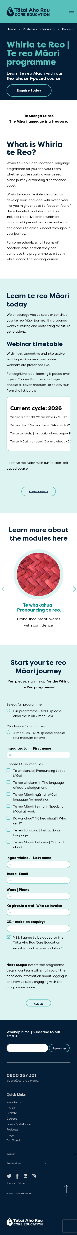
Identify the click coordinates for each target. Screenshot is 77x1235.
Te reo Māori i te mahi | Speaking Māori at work (38, 808)
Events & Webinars (19, 1124)
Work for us (14, 1102)
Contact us (14, 1163)
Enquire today (38, 491)
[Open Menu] (71, 11)
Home (11, 29)
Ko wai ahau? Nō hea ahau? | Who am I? (39, 820)
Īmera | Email (17, 874)
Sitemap (11, 1183)
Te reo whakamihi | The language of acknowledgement (38, 785)
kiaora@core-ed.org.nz (23, 1080)
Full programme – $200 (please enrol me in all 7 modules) (37, 713)
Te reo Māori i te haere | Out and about (38, 844)
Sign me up (59, 1048)
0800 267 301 (21, 1075)
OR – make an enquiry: (26, 922)
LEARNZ (12, 1113)
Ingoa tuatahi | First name (29, 748)
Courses (12, 1118)
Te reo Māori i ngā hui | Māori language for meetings (35, 797)
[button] (74, 589)
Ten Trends (14, 1140)
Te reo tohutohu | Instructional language (37, 832)
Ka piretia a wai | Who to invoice (34, 906)
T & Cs (11, 1107)
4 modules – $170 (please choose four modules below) (39, 735)
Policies (21, 1183)
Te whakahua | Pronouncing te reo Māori (39, 773)
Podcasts (12, 1129)
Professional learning (39, 29)
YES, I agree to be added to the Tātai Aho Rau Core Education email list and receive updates (38, 943)
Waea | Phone (18, 890)
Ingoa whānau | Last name (29, 858)
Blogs (10, 1135)
